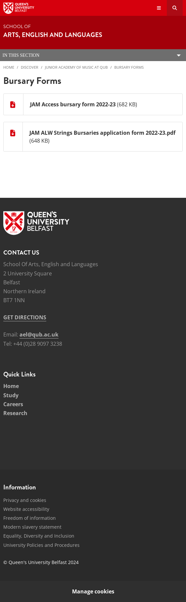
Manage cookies (93, 591)
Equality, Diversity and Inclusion (38, 536)
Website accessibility (26, 509)
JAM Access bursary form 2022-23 (73, 104)
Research (15, 413)
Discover (29, 67)
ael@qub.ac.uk (38, 334)
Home (8, 67)
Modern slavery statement (32, 527)
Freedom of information (29, 518)
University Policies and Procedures (41, 545)
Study (11, 395)
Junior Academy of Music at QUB (76, 67)
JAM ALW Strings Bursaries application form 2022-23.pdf (102, 132)
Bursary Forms (129, 67)
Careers (13, 404)
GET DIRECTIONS (24, 317)
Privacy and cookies (24, 500)
